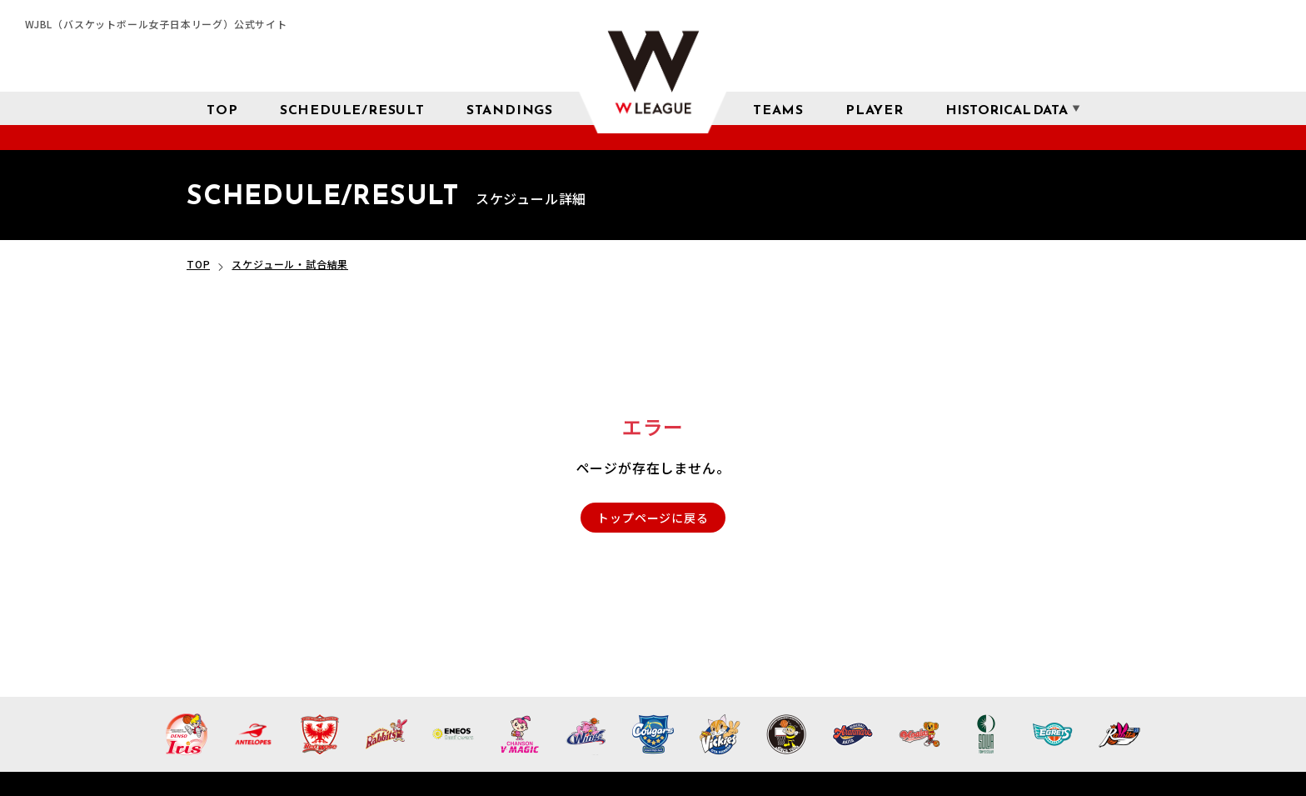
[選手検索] (874, 108)
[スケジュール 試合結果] (352, 108)
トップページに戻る (652, 517)
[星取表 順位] (509, 108)
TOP (198, 264)
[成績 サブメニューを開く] (1006, 108)
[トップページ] (222, 108)
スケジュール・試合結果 (290, 264)
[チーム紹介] (778, 108)
